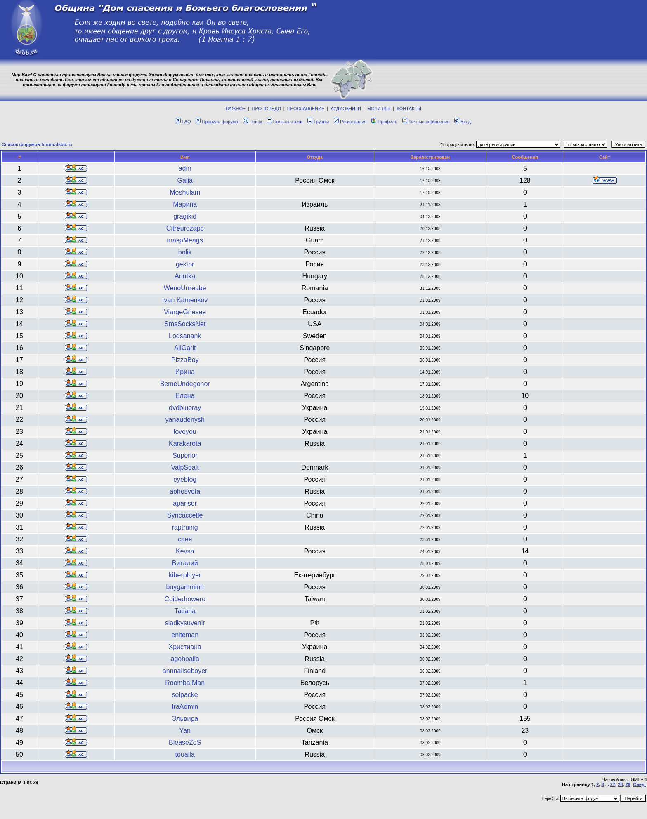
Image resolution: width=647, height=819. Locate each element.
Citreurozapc (185, 228)
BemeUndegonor (185, 383)
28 (620, 784)
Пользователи (285, 121)
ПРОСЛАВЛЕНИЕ (306, 108)
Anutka (185, 276)
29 (628, 784)
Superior (184, 455)
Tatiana (185, 610)
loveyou (185, 431)
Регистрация (350, 121)
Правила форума (217, 121)
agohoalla (184, 658)
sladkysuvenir (185, 622)
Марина (185, 204)
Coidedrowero (184, 598)
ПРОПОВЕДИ (266, 108)
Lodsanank (185, 335)
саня (185, 539)
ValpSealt (185, 467)
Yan (185, 730)
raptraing (185, 527)
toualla (185, 754)
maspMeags (185, 240)
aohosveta (185, 491)
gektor (185, 264)
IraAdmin (185, 706)
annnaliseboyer (185, 670)
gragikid (184, 216)
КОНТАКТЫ (409, 108)
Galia (185, 180)
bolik (185, 252)
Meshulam (185, 192)
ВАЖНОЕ (236, 108)
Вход (462, 121)
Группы (318, 121)
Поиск (252, 121)
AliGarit (185, 347)
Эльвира (185, 718)
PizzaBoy (185, 359)
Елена (185, 395)
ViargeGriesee (185, 311)
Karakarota (185, 443)
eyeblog (184, 479)
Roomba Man (185, 682)
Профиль (384, 121)
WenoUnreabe (185, 288)
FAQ (183, 121)
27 (612, 784)
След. (639, 784)
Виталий (185, 563)
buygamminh (185, 587)
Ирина (185, 371)
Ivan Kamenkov (185, 300)
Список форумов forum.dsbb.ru (37, 144)
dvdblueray (185, 407)
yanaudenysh (185, 419)
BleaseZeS (185, 742)
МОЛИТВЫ (379, 108)
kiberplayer (185, 575)
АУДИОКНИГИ (346, 108)
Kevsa (185, 551)
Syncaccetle (185, 515)
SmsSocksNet (184, 323)
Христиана (184, 646)
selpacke (185, 694)
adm (185, 168)
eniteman (184, 634)
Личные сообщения (426, 121)
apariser (185, 503)
